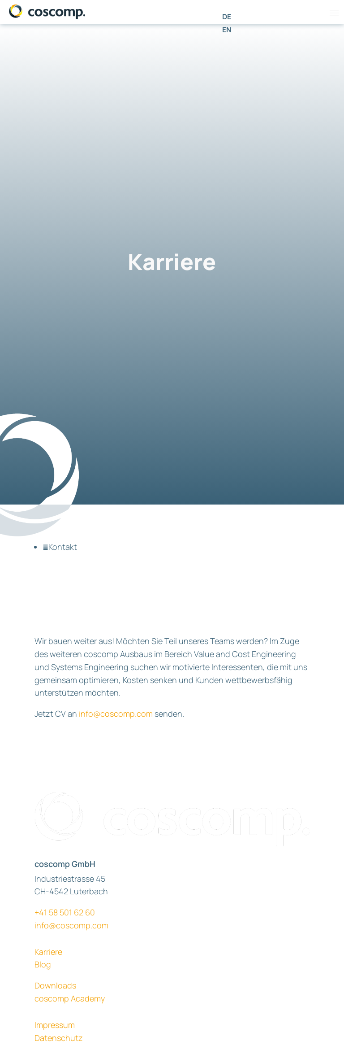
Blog (42, 964)
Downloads (55, 985)
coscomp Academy (69, 998)
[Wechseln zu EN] (227, 29)
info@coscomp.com (116, 713)
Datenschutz (58, 1037)
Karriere (48, 951)
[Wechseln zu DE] (227, 16)
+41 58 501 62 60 (64, 912)
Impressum (54, 1024)
